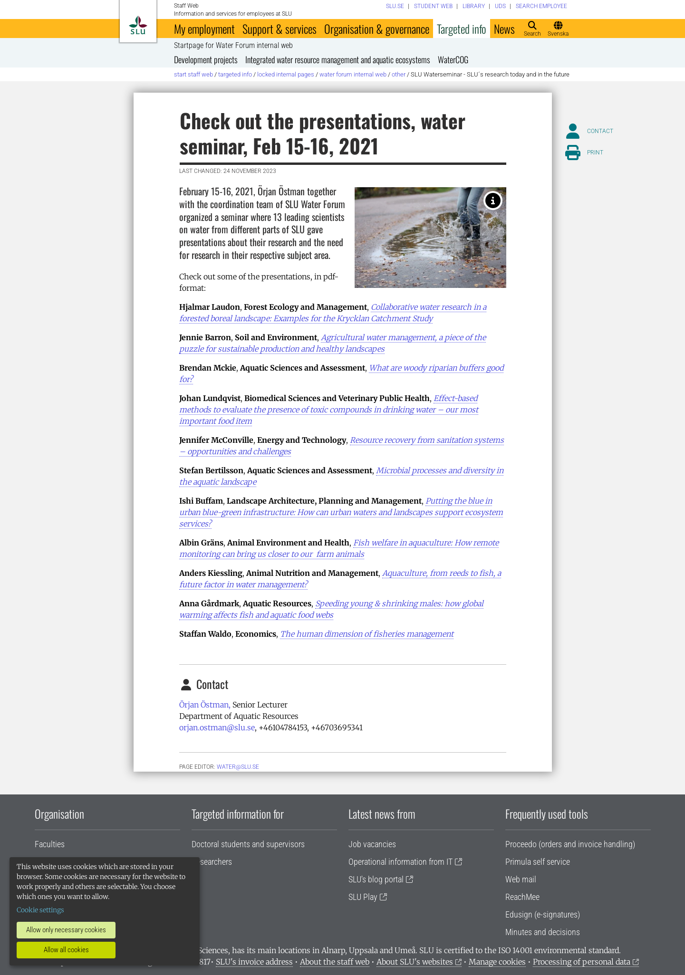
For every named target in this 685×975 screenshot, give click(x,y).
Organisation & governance (376, 28)
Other (398, 74)
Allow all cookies (66, 950)
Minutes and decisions (542, 932)
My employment (204, 28)
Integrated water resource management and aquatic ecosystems (337, 59)
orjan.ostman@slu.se (217, 727)
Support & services (279, 28)
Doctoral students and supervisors (248, 844)
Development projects (206, 59)
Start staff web (193, 74)
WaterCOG (453, 59)
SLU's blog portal (376, 879)
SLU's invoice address (254, 961)
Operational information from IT (400, 862)
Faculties (50, 844)
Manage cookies (497, 961)
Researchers (212, 862)
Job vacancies (372, 844)
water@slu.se (238, 767)
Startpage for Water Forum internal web (233, 45)
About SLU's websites (414, 961)
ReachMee (522, 897)
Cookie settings (40, 910)
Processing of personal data (581, 961)
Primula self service (537, 862)
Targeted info (461, 28)
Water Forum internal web (352, 74)
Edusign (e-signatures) (542, 914)
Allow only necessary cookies (66, 930)
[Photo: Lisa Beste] (492, 200)
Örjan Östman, (205, 704)
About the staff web (334, 961)
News (504, 28)
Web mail (520, 879)
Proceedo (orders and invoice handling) (570, 844)
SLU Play (362, 897)
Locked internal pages (285, 74)
